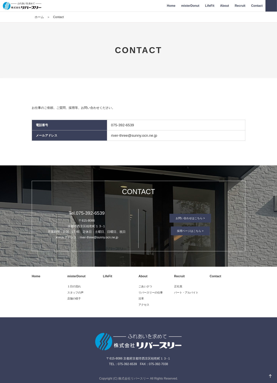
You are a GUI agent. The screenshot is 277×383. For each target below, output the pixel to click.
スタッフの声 (75, 292)
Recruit (179, 276)
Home (36, 276)
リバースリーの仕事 (150, 292)
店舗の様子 (74, 298)
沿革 (141, 298)
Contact (215, 276)
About (142, 276)
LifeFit (107, 276)
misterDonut (76, 276)
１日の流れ (74, 286)
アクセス (143, 304)
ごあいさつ (145, 286)
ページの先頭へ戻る (270, 376)
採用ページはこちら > (190, 230)
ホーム (39, 17)
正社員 (178, 286)
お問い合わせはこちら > (190, 218)
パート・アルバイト (186, 292)
